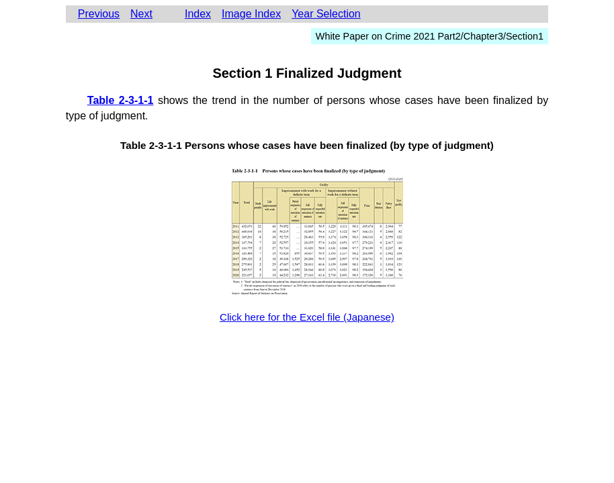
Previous (99, 13)
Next (141, 13)
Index (198, 13)
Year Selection (326, 13)
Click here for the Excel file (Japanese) (307, 317)
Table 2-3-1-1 (120, 100)
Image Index (251, 13)
